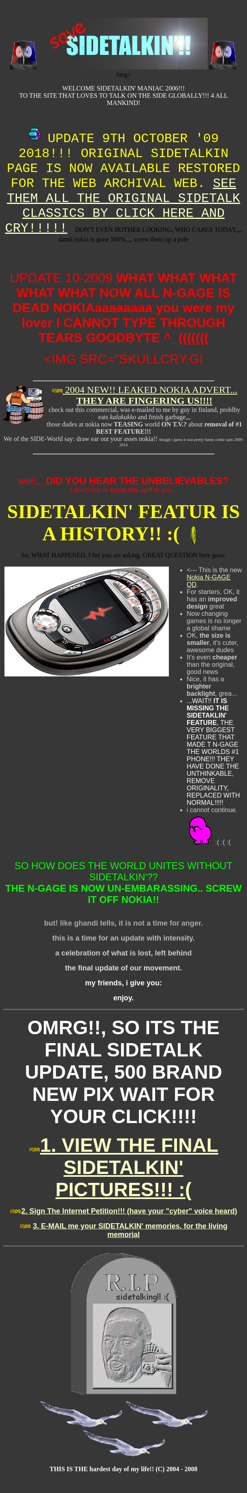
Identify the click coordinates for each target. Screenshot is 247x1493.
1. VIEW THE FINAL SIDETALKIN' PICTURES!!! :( (129, 1167)
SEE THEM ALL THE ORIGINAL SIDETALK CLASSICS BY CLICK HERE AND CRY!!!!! (122, 206)
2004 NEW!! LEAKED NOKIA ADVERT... (150, 395)
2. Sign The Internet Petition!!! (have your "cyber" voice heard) (129, 1211)
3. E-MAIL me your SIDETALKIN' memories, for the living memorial (130, 1230)
